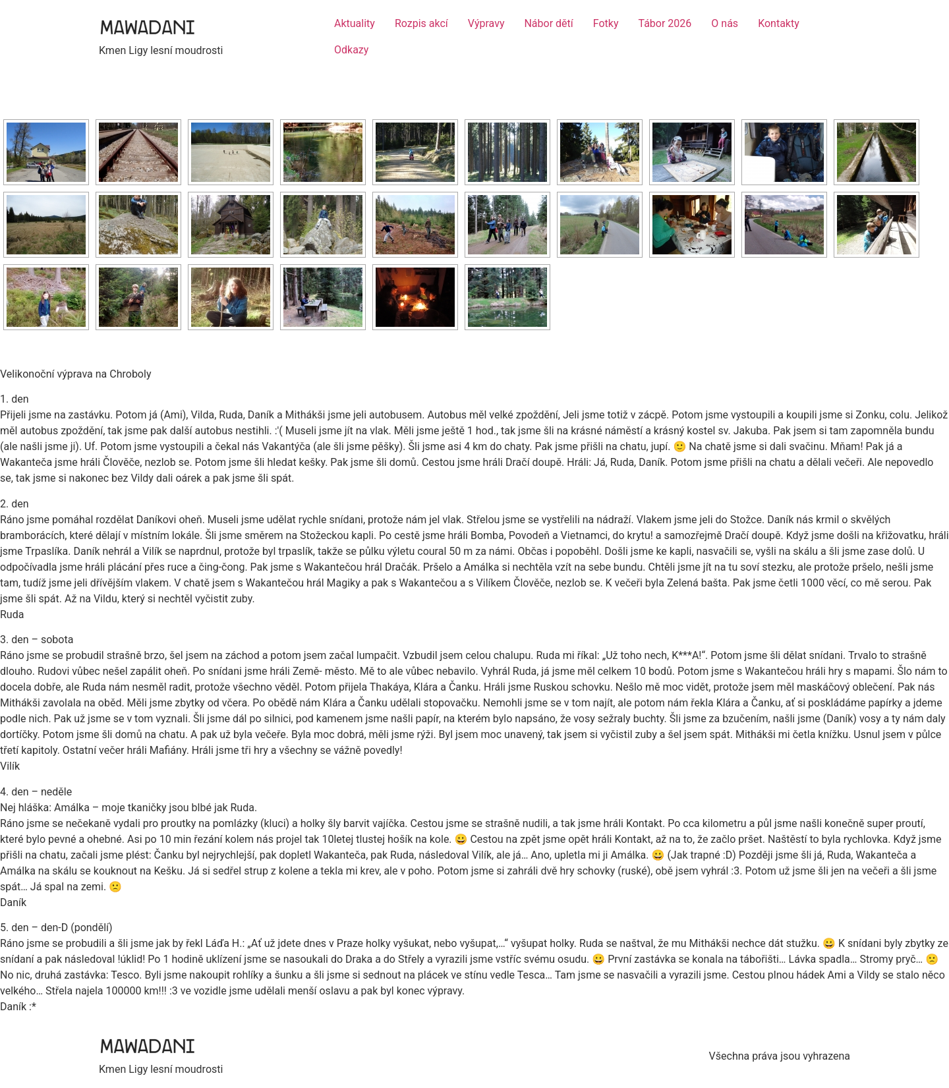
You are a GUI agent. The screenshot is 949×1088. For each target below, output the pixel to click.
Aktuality (354, 23)
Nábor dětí (548, 23)
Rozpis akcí (421, 23)
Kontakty (778, 23)
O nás (724, 23)
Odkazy (351, 49)
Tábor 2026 (665, 23)
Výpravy (486, 23)
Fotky (606, 23)
